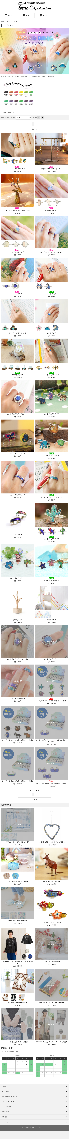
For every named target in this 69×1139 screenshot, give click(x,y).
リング (15, 21)
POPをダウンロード (8, 112)
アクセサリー (9, 21)
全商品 (2, 21)
